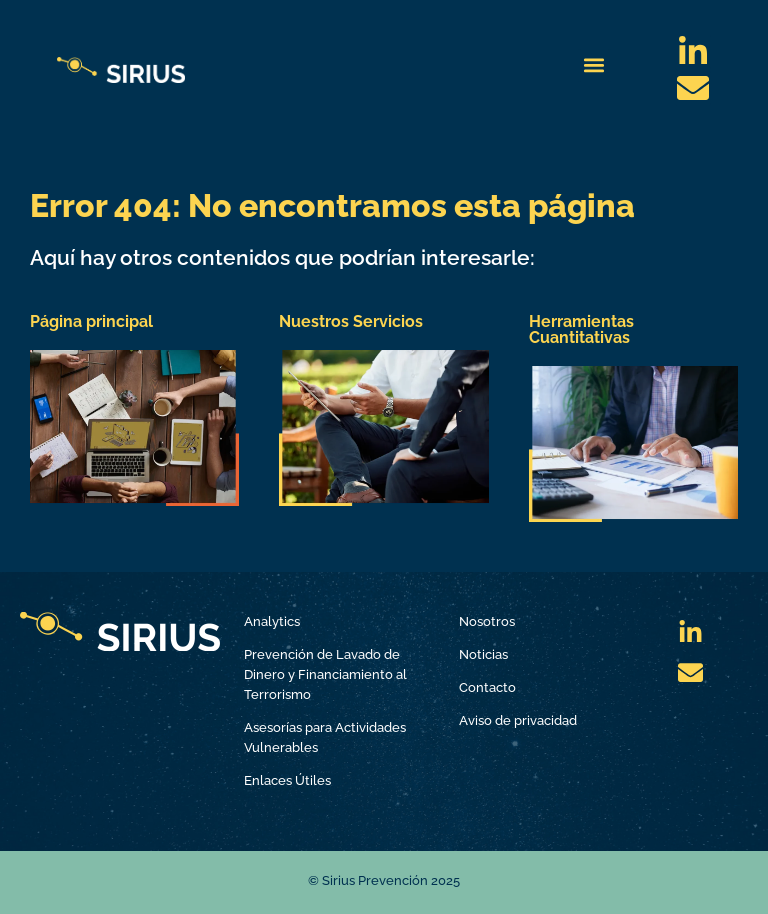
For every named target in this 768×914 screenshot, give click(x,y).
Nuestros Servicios (351, 321)
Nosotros (487, 621)
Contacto (487, 687)
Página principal (91, 321)
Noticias (483, 654)
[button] (594, 65)
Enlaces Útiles (287, 780)
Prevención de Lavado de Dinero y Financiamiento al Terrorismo (325, 674)
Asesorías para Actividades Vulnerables (325, 737)
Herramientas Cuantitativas (581, 329)
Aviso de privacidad (518, 720)
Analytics (272, 621)
